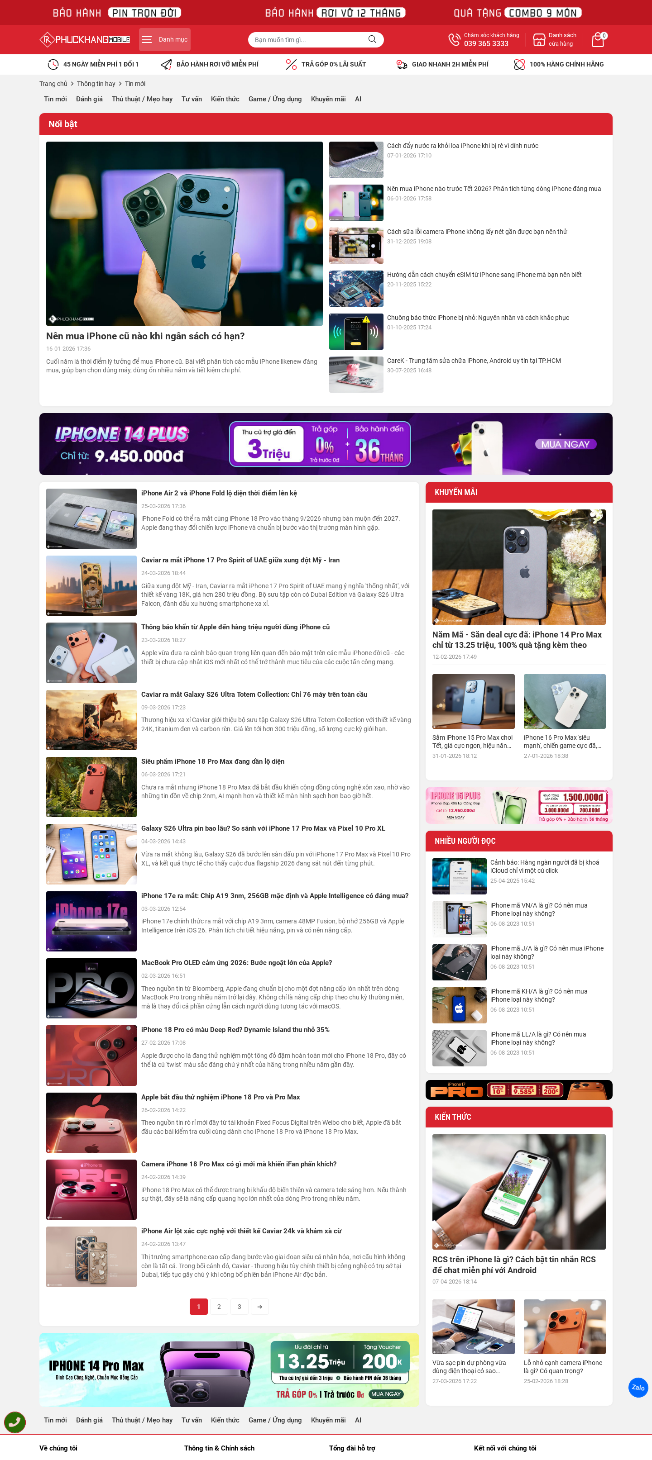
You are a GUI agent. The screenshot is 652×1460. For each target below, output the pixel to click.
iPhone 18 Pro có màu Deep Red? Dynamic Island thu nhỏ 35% (235, 1030)
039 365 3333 (486, 44)
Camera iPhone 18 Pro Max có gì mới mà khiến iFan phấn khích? (238, 1164)
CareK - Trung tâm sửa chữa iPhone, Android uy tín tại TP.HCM (474, 360)
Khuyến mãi (328, 99)
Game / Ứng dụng (275, 99)
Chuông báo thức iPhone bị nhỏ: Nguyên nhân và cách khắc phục (478, 317)
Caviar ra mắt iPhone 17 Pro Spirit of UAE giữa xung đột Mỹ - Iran (240, 560)
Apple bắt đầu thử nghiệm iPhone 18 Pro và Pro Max (220, 1097)
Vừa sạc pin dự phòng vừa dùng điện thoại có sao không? (469, 1371)
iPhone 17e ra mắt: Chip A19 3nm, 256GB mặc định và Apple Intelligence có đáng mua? (274, 896)
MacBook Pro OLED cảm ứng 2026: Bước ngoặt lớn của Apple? (236, 963)
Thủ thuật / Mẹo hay (142, 99)
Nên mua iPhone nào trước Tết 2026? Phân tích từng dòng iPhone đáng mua (494, 188)
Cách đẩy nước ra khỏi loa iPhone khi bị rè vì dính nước (462, 145)
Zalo (638, 1387)
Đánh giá (89, 99)
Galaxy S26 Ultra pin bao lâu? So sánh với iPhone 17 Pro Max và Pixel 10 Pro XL (263, 828)
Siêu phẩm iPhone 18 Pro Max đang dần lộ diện (212, 761)
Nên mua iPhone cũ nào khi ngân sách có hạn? (145, 336)
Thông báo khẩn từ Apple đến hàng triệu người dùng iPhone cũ (235, 627)
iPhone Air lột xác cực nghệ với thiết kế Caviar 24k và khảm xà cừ (241, 1231)
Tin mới (55, 99)
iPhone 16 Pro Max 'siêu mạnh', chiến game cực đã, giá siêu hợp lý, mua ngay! (560, 745)
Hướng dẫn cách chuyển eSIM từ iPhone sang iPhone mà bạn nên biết (484, 274)
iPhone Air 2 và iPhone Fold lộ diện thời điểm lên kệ (219, 493)
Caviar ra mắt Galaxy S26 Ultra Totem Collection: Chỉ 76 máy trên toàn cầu (254, 694)
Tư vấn (192, 99)
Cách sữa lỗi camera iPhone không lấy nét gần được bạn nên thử (477, 231)
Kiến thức (225, 99)
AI (358, 99)
